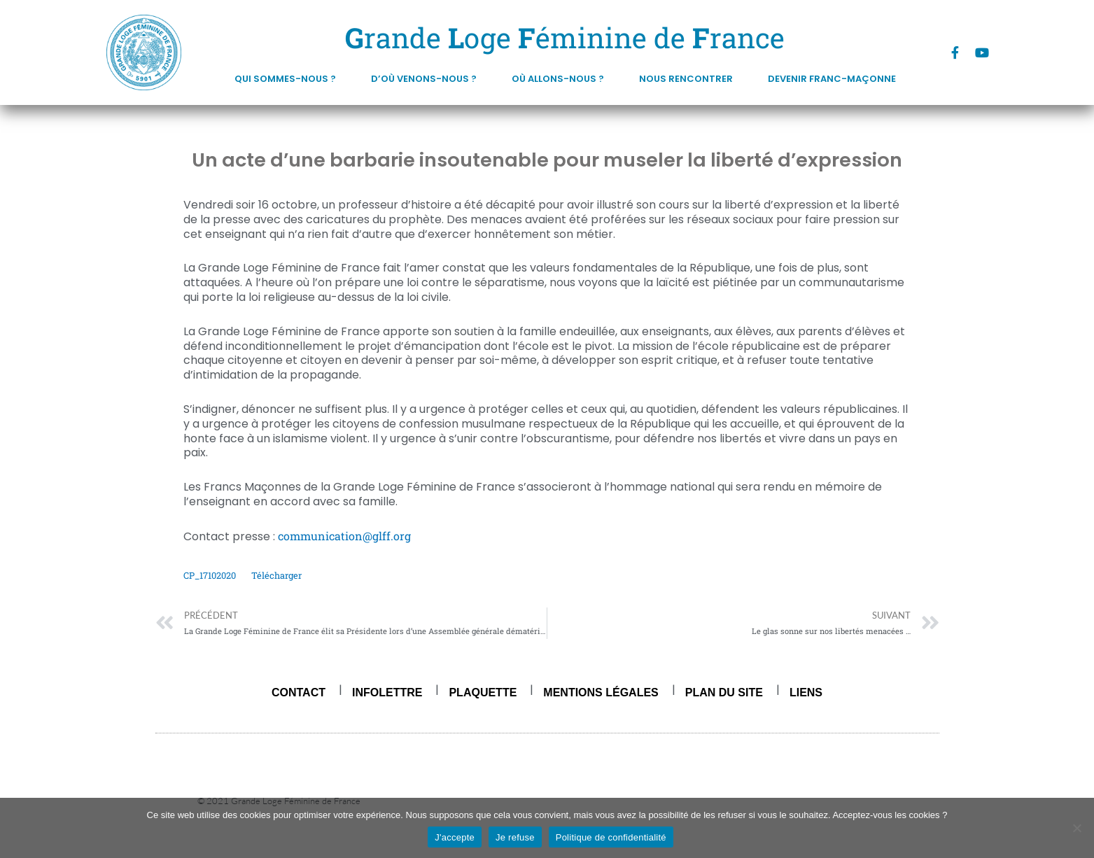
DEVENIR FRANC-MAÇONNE (832, 78)
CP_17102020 (209, 575)
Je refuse (515, 837)
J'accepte (455, 837)
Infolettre (387, 692)
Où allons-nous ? (561, 79)
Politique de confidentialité (611, 837)
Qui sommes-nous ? (288, 79)
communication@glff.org (344, 535)
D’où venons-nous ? (427, 79)
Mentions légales (600, 692)
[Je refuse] (1077, 828)
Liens (806, 692)
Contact (298, 692)
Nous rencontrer (689, 79)
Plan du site (724, 692)
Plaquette (483, 692)
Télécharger (276, 575)
